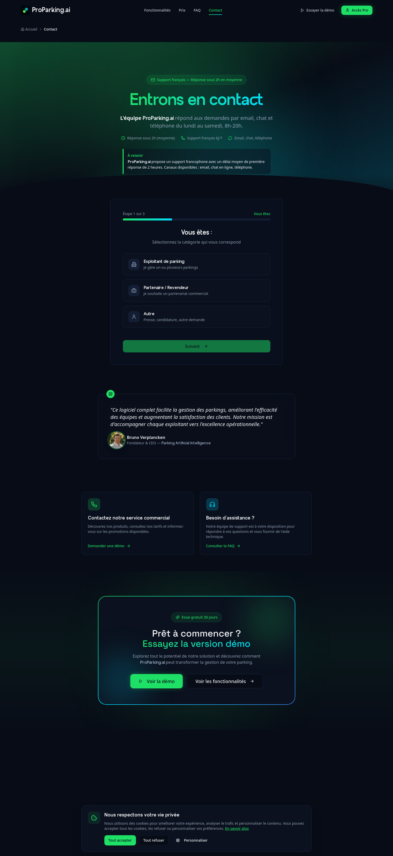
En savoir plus (237, 828)
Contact (215, 11)
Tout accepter (120, 840)
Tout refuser (153, 840)
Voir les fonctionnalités (224, 681)
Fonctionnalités (157, 10)
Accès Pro (356, 10)
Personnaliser (192, 840)
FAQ (197, 10)
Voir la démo (157, 681)
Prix (182, 10)
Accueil (29, 29)
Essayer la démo (317, 10)
